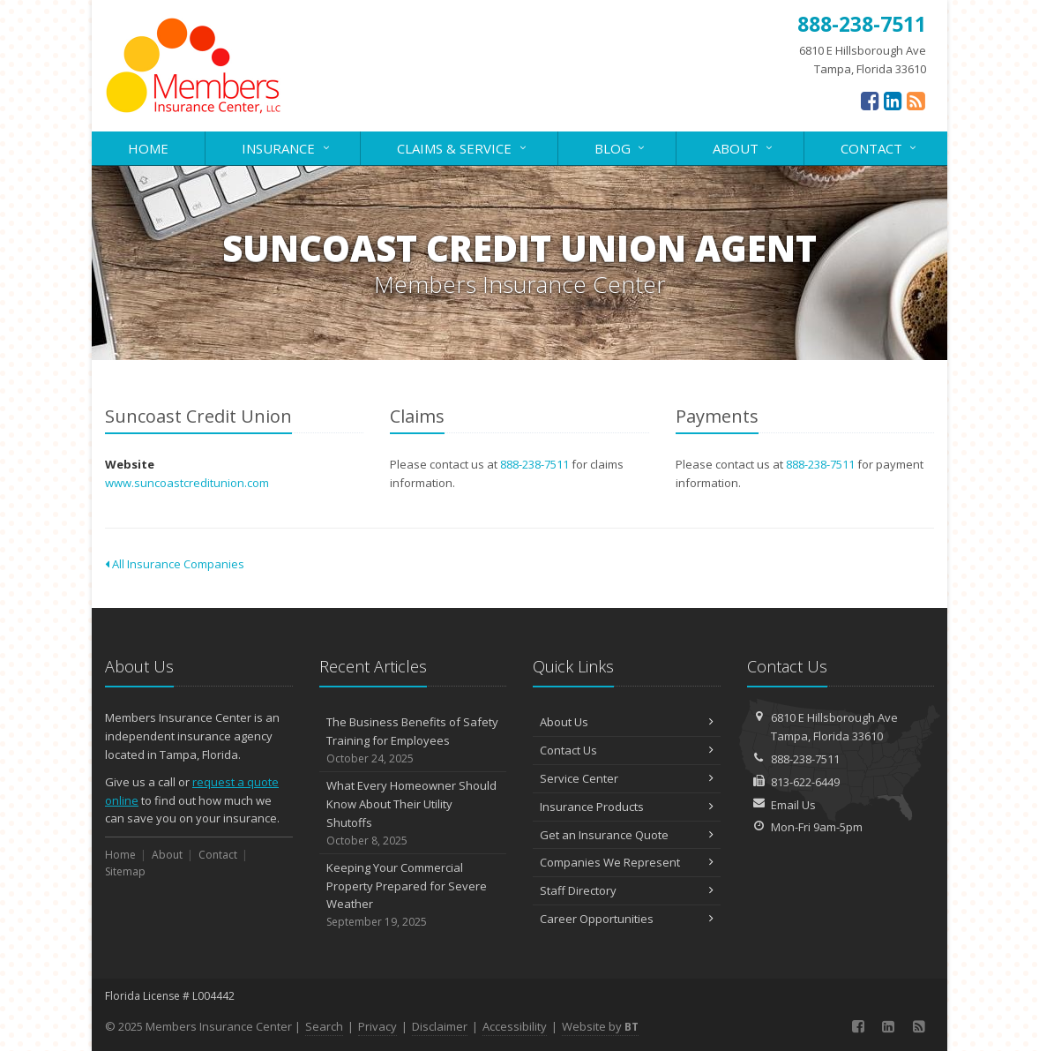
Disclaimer (439, 1026)
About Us (627, 722)
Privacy (377, 1026)
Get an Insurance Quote (627, 835)
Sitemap (125, 871)
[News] (916, 100)
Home (148, 148)
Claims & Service (462, 147)
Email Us (793, 805)
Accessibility (514, 1026)
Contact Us (627, 750)
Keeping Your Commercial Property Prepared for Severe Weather (413, 895)
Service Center (627, 778)
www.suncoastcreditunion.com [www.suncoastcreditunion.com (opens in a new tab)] (187, 483)
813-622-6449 (805, 782)
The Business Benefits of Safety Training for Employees (413, 740)
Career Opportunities (627, 919)
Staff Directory (627, 890)
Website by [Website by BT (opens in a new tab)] (600, 1026)
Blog (620, 147)
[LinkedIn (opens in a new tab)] (893, 100)
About (744, 147)
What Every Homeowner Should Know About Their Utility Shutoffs (413, 813)
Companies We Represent (627, 862)
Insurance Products (627, 807)
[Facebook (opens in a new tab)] (870, 100)
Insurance (287, 147)
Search (324, 1026)
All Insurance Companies (174, 564)
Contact (880, 147)
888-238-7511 (534, 464)
